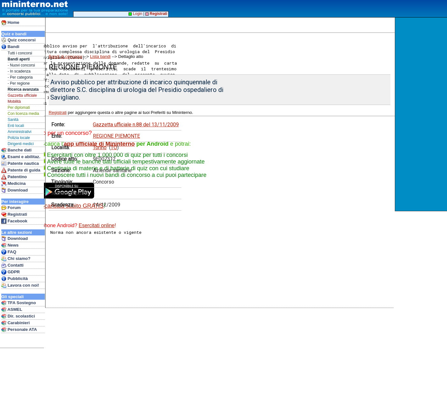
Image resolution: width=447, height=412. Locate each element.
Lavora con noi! (20, 285)
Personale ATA (19, 329)
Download (14, 190)
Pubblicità (14, 278)
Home (10, 22)
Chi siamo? (16, 258)
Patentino (14, 176)
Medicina (13, 183)
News (10, 245)
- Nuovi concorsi (21, 65)
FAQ (8, 252)
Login (135, 13)
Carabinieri (15, 322)
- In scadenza (19, 71)
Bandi (10, 46)
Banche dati (16, 150)
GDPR (10, 272)
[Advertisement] (421, 114)
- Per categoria (20, 77)
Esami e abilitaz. (20, 156)
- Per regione (19, 83)
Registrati (14, 214)
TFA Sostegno (18, 302)
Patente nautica (20, 163)
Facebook (14, 221)
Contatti (12, 265)
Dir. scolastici (18, 316)
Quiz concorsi (18, 40)
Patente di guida (20, 170)
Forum (11, 207)
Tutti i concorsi (20, 53)
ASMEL (11, 309)
